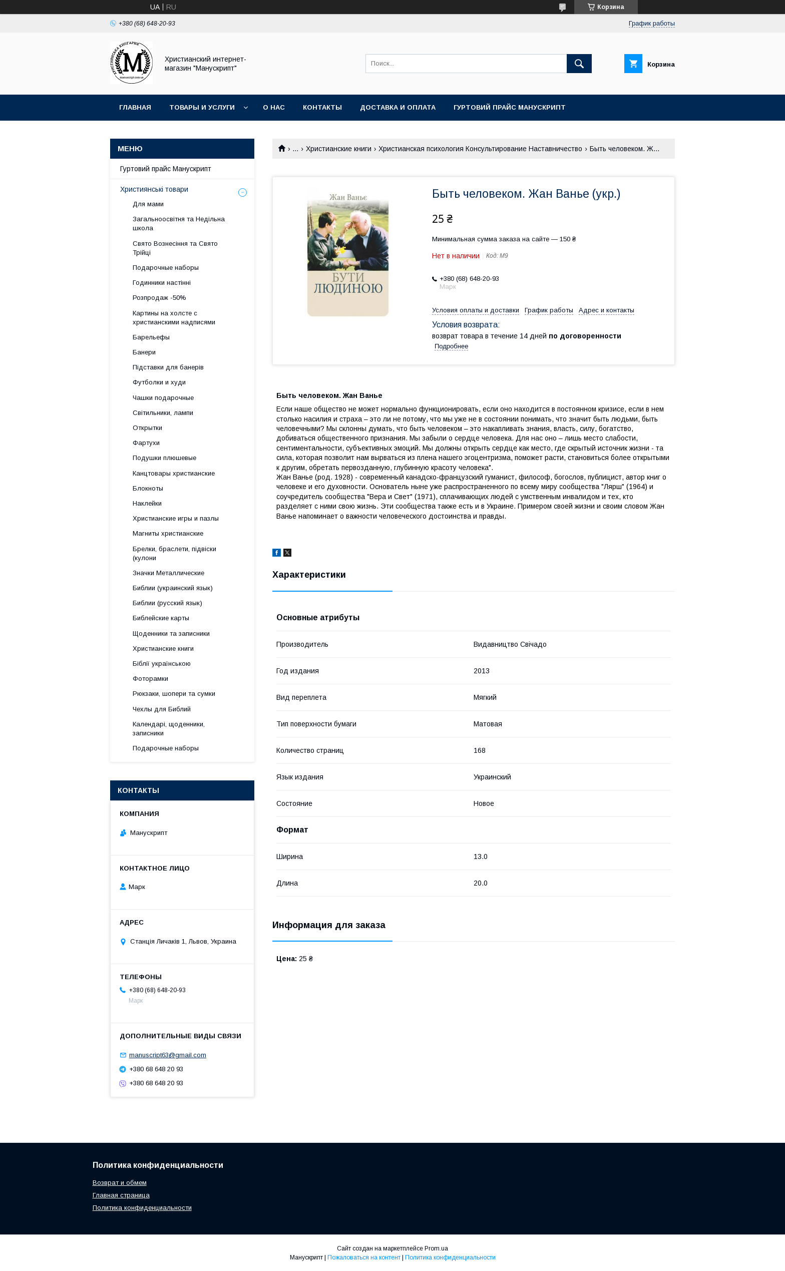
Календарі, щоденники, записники (169, 728)
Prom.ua (436, 1248)
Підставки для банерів (168, 367)
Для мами (148, 204)
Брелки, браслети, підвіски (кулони (174, 553)
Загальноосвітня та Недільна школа (179, 223)
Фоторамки (150, 678)
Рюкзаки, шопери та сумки (174, 693)
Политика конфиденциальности (142, 1207)
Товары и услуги (202, 107)
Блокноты (148, 488)
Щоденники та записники (171, 633)
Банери (144, 352)
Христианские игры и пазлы (176, 518)
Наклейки (147, 503)
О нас (274, 107)
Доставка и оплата (398, 107)
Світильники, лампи (163, 412)
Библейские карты (161, 618)
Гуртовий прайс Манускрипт (510, 107)
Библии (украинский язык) (173, 588)
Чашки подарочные (163, 397)
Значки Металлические (168, 573)
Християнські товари (154, 189)
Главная (135, 107)
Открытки (147, 428)
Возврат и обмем (120, 1182)
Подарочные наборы (166, 267)
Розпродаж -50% (159, 297)
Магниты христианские (168, 533)
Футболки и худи (159, 382)
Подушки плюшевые (164, 458)
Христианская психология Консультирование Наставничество (480, 149)
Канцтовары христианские (174, 473)
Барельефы (151, 337)
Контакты (322, 107)
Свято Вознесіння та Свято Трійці (175, 248)
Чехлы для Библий (162, 709)
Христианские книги (338, 149)
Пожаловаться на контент (364, 1257)
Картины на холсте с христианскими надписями (174, 317)
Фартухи (146, 443)
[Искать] (579, 63)
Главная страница (121, 1195)
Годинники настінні (162, 282)
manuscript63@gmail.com (167, 1055)
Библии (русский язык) (167, 603)
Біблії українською (162, 663)
